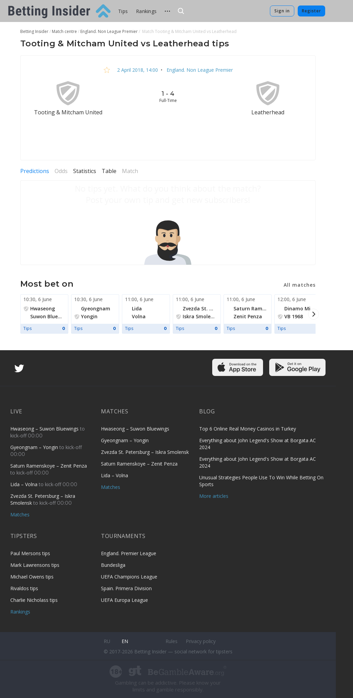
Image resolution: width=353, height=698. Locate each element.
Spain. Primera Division (126, 588)
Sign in (282, 11)
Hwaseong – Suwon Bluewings (45, 428)
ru (107, 641)
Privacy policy (201, 641)
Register (311, 11)
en (125, 641)
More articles (213, 496)
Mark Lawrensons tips (34, 565)
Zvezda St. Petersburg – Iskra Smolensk (145, 452)
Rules (172, 641)
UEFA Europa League (124, 600)
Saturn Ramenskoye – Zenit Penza (48, 465)
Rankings (146, 11)
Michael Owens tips (32, 576)
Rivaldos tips (24, 588)
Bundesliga (113, 565)
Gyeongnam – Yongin (34, 447)
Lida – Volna (24, 484)
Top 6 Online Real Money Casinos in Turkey (247, 428)
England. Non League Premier (199, 70)
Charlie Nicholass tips (34, 600)
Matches (20, 514)
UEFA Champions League (129, 576)
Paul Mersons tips (30, 553)
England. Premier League (128, 553)
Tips (123, 11)
